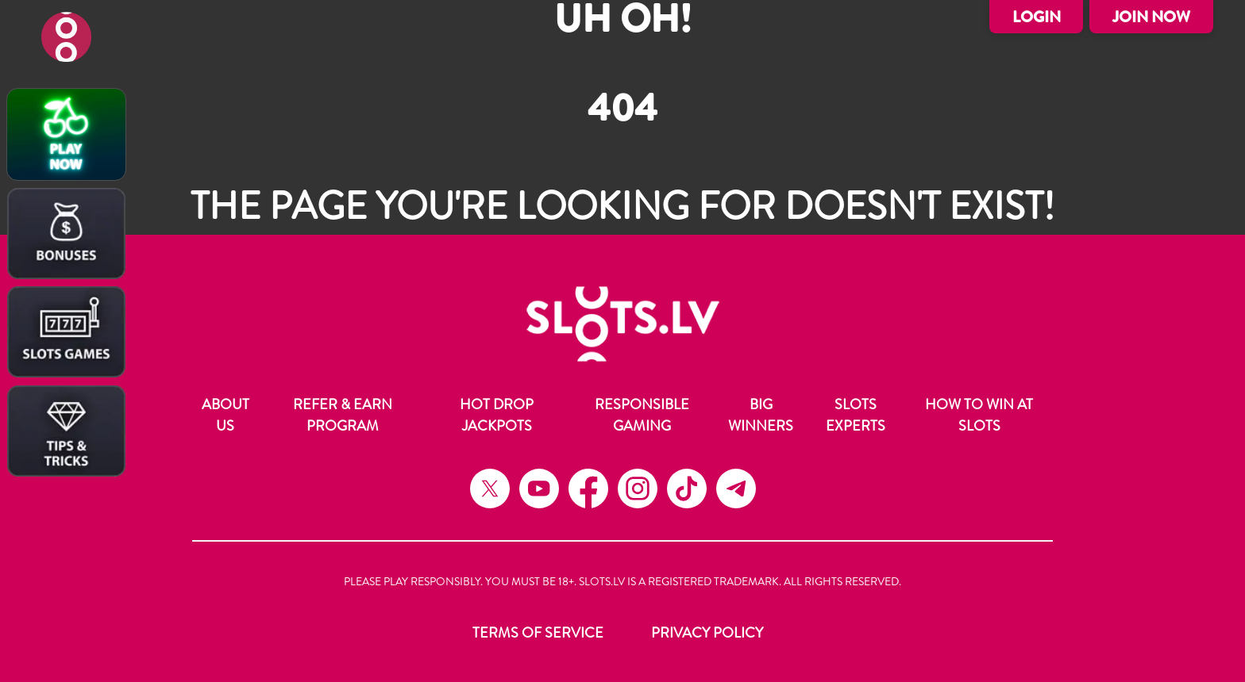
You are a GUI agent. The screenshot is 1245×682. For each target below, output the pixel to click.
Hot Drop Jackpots (497, 415)
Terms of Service (537, 633)
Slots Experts (855, 415)
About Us (225, 415)
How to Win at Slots (979, 415)
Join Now (1151, 17)
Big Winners (760, 415)
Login (1036, 17)
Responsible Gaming (642, 415)
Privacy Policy (707, 633)
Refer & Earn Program (342, 415)
